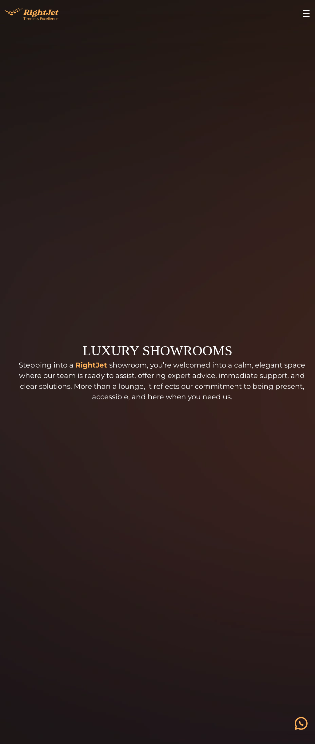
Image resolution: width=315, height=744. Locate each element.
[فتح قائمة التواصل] (301, 723)
